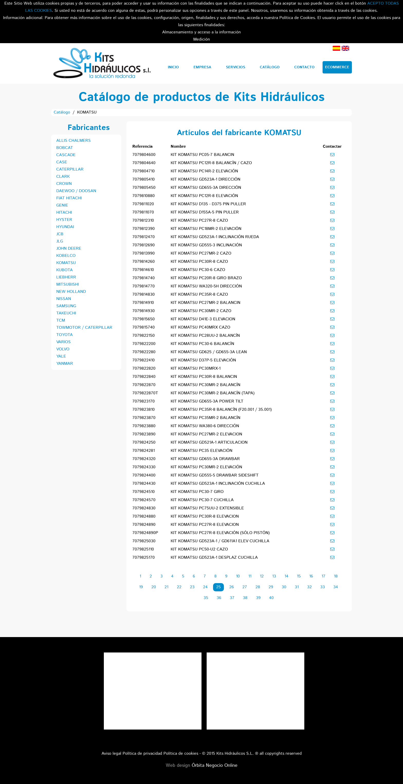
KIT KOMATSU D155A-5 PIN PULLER (205, 212)
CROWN (64, 184)
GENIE (62, 205)
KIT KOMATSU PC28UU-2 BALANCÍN (205, 336)
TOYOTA (64, 335)
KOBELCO (66, 256)
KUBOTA (64, 270)
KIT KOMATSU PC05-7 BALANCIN (202, 155)
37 (232, 598)
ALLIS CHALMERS (73, 141)
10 (238, 576)
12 (262, 576)
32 (309, 587)
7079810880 (143, 196)
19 (141, 587)
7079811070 (143, 212)
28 (257, 587)
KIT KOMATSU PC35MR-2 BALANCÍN (205, 418)
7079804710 (143, 171)
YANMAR (64, 364)
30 (284, 587)
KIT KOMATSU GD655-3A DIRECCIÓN (206, 188)
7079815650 (143, 319)
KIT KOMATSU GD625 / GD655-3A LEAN (209, 352)
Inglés (345, 48)
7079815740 (143, 327)
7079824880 (143, 516)
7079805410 (143, 179)
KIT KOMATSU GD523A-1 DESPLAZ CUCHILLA (214, 558)
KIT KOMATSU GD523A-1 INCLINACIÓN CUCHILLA (218, 484)
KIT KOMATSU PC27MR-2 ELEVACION (206, 434)
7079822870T (145, 393)
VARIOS (63, 342)
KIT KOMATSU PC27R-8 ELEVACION (205, 525)
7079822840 (143, 377)
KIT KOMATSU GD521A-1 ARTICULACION (209, 442)
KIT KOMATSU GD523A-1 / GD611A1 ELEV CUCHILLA (220, 541)
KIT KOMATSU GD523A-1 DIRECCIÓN (205, 179)
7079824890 (143, 525)
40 (271, 598)
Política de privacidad (142, 754)
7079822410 (143, 360)
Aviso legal (111, 754)
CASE (61, 162)
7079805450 (143, 188)
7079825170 (143, 558)
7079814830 (143, 294)
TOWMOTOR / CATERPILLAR (84, 328)
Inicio (173, 67)
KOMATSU (66, 263)
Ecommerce (337, 67)
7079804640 (143, 163)
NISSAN (63, 299)
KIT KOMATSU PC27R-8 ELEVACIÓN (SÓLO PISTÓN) (220, 533)
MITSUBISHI (67, 284)
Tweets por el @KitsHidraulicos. (255, 656)
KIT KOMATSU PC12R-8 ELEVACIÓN (204, 196)
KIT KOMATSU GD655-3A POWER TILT (207, 401)
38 (245, 598)
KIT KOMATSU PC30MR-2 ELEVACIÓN (206, 467)
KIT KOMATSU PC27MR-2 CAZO (201, 253)
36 (219, 598)
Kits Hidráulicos (101, 63)
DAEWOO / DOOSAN (76, 191)
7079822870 (143, 385)
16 (311, 576)
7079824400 (143, 475)
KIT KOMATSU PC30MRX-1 (196, 368)
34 (335, 587)
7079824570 (143, 500)
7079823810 (143, 410)
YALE (61, 356)
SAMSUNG (66, 306)
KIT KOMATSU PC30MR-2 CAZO (201, 311)
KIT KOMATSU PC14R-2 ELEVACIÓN (204, 171)
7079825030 (143, 541)
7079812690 (143, 245)
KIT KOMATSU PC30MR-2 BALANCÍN (205, 385)
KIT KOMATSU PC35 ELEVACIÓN (201, 451)
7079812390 (143, 229)
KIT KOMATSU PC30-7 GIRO (197, 492)
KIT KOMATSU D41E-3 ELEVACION (203, 319)
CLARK (63, 177)
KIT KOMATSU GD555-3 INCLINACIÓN (206, 245)
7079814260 (143, 262)
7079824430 (143, 484)
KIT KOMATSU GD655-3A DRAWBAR (205, 459)
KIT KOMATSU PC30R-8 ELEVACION (205, 516)
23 (192, 587)
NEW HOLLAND (71, 292)
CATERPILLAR (70, 169)
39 (258, 598)
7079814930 (143, 311)
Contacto (304, 67)
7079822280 (143, 352)
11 (249, 576)
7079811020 (143, 204)
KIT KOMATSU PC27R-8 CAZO (199, 220)
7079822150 (143, 336)
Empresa (202, 67)
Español (336, 48)
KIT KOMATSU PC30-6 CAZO (198, 270)
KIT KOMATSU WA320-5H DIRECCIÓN (206, 286)
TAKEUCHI (66, 313)
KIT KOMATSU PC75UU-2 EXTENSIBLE (207, 508)
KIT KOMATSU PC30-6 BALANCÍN (202, 344)
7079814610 (143, 270)
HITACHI (64, 213)
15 (299, 576)
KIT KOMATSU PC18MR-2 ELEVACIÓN (206, 229)
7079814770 (143, 286)
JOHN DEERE (68, 248)
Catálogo (270, 67)
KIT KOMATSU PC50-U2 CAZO (199, 549)
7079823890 (143, 434)
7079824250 (143, 442)
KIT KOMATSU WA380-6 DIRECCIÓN (205, 426)
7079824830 (143, 508)
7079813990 (143, 253)
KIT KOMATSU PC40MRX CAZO (200, 327)
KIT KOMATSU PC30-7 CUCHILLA (202, 500)
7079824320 (143, 459)
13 (274, 576)
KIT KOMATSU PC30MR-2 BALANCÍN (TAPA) (212, 393)
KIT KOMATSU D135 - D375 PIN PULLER (208, 204)
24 (205, 587)
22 (179, 587)
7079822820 (143, 368)
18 (336, 576)
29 (271, 587)
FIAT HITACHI (69, 198)
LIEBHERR (66, 277)
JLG (59, 241)
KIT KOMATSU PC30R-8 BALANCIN (204, 377)
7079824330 (143, 467)
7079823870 (143, 418)
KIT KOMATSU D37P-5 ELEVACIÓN (203, 360)
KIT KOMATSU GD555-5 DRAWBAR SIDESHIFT (215, 475)
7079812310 (143, 220)
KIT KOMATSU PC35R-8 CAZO (199, 294)
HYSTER (64, 220)
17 (323, 576)
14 (286, 576)
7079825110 (143, 549)
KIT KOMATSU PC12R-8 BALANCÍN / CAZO (211, 163)
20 (153, 587)
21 (166, 587)
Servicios (235, 67)
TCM (60, 320)
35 (206, 598)
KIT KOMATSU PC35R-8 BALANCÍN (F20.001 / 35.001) (221, 410)
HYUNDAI (65, 227)
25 (218, 587)
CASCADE (66, 155)
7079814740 (143, 278)
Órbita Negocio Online (214, 765)
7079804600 (143, 155)
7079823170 (143, 401)
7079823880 (143, 426)
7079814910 (143, 303)
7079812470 (143, 237)
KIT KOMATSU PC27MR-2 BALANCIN (205, 303)
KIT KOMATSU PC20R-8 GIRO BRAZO (206, 278)
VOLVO (62, 349)
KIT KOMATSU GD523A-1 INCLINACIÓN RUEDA (215, 237)
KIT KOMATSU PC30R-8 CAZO (199, 262)
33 (322, 587)
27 (244, 587)
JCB (59, 234)
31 (297, 587)
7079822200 (143, 344)
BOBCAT (64, 148)
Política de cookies (180, 754)
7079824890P (145, 533)
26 (231, 587)
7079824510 (143, 492)
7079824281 (143, 451)
